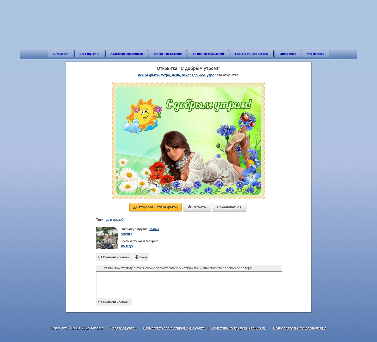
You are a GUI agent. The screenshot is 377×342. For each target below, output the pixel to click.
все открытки (149, 75)
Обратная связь (123, 327)
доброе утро (204, 75)
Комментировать (113, 302)
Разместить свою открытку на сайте (174, 327)
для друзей (115, 220)
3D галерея (60, 53)
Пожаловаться (229, 207)
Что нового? (315, 53)
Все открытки (89, 53)
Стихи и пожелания (168, 53)
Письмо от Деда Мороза (252, 53)
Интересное (288, 53)
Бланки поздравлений (208, 53)
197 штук (126, 246)
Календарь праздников (126, 53)
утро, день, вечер (177, 75)
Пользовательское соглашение (299, 327)
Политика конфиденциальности (238, 327)
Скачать (197, 207)
